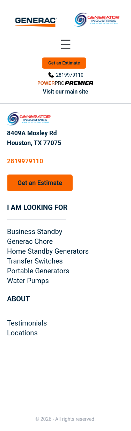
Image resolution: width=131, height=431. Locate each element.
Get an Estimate (64, 63)
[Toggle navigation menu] (65, 45)
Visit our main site (65, 91)
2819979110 (69, 75)
